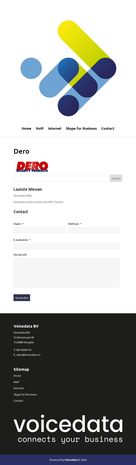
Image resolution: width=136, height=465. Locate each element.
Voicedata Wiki (23, 195)
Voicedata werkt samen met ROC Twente (38, 202)
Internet (54, 128)
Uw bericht (20, 254)
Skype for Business (81, 128)
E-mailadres (22, 239)
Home (26, 128)
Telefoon (75, 223)
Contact (107, 128)
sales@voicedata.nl (28, 354)
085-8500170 (23, 349)
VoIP (40, 128)
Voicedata (71, 460)
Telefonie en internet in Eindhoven (66, 4)
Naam (19, 223)
